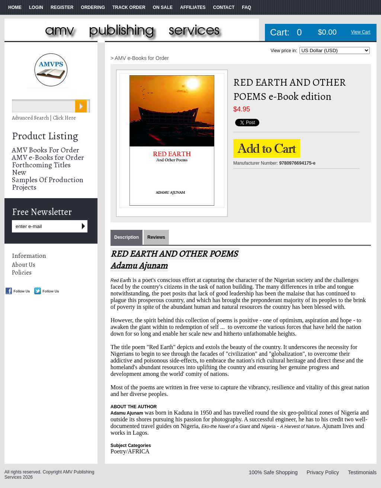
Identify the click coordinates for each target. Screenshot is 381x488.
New (19, 172)
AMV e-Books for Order (48, 157)
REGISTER (62, 7)
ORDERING (93, 7)
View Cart (361, 32)
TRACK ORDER (128, 7)
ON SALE (163, 7)
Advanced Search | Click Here (44, 117)
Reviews (156, 237)
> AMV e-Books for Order (140, 58)
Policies (22, 273)
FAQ (246, 7)
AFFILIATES (192, 7)
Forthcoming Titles (41, 165)
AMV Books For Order (45, 150)
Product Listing (45, 136)
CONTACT (223, 7)
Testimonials (362, 472)
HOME (15, 7)
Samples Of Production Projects (47, 183)
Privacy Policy (323, 472)
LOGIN (36, 7)
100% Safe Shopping (273, 472)
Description (126, 237)
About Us (23, 265)
